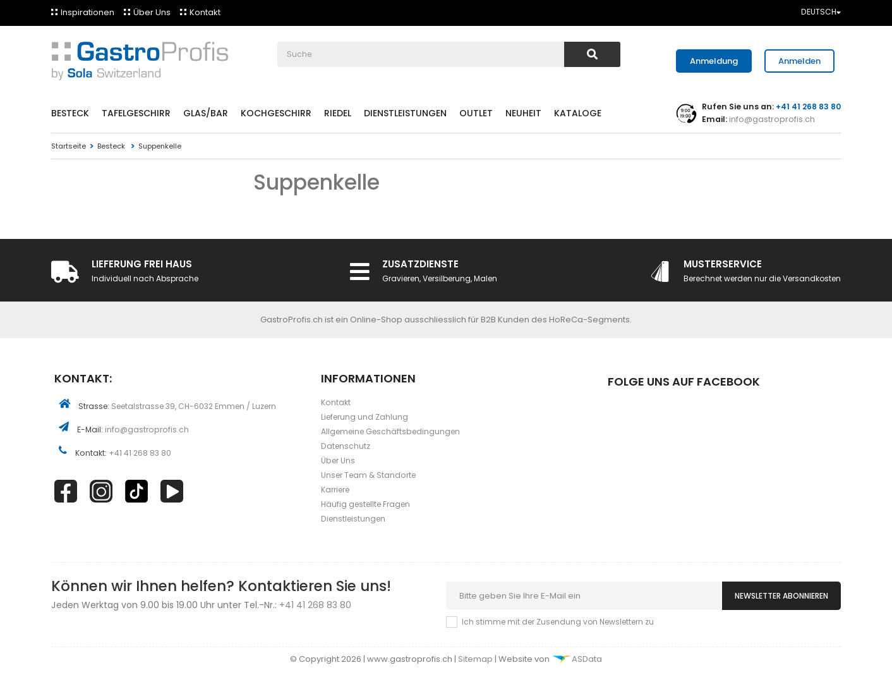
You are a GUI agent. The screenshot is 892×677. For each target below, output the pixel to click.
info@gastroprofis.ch (771, 119)
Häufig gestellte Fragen (365, 504)
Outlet (476, 113)
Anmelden (799, 61)
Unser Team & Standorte (368, 475)
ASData (576, 659)
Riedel (337, 113)
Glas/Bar (205, 113)
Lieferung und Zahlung (364, 417)
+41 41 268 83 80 (140, 453)
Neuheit (523, 113)
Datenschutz (345, 446)
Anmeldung (714, 61)
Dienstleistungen (405, 113)
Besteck (70, 113)
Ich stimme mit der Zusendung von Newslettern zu (558, 621)
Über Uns (152, 12)
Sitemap (476, 659)
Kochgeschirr (276, 113)
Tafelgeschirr (136, 113)
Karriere (335, 489)
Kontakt (205, 12)
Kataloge (577, 113)
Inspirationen (87, 12)
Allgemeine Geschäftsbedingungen (390, 431)
